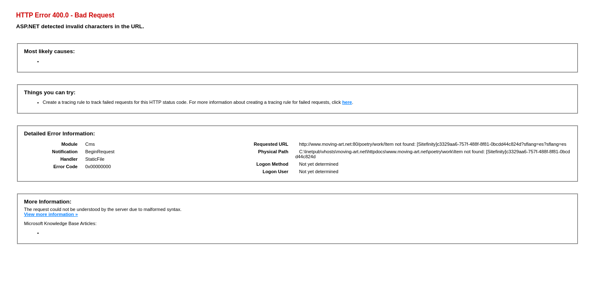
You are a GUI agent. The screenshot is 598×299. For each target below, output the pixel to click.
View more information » (51, 214)
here (347, 102)
